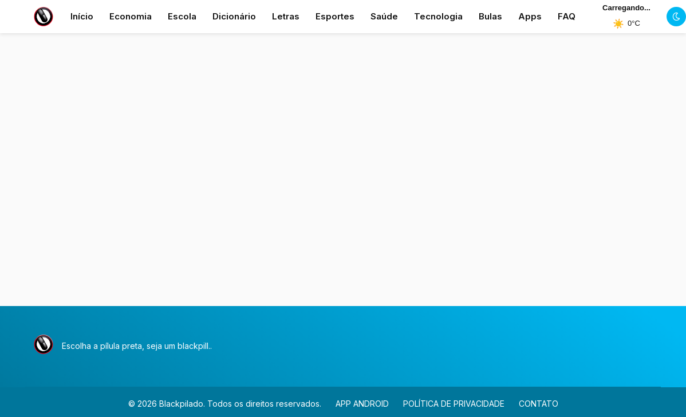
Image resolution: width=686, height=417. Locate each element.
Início (81, 16)
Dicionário (234, 16)
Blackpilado (181, 403)
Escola (182, 16)
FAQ (566, 16)
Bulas (490, 16)
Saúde (384, 16)
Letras (285, 16)
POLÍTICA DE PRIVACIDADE (453, 403)
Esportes (335, 16)
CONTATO (538, 403)
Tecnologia (438, 16)
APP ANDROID (362, 403)
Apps (530, 16)
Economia (130, 16)
